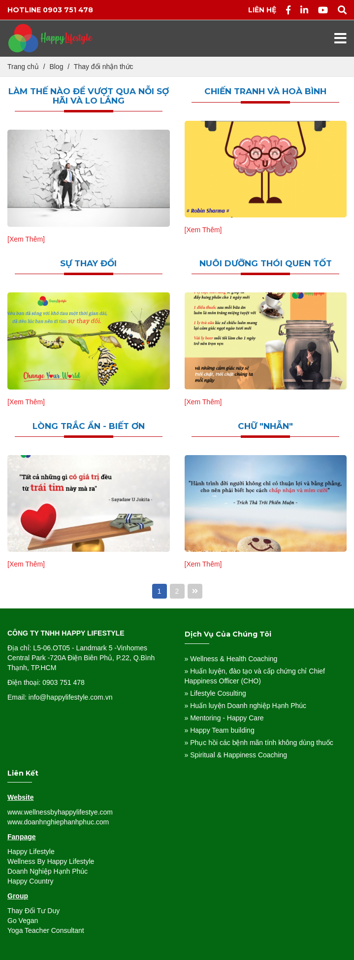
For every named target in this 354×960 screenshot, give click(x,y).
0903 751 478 (68, 9)
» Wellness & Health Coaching (231, 659)
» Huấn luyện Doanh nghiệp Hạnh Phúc (246, 706)
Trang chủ (23, 67)
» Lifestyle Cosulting (215, 693)
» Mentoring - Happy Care (224, 718)
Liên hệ (262, 9)
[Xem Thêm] (26, 239)
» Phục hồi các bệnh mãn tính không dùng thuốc (259, 743)
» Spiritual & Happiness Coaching (236, 755)
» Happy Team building (220, 730)
